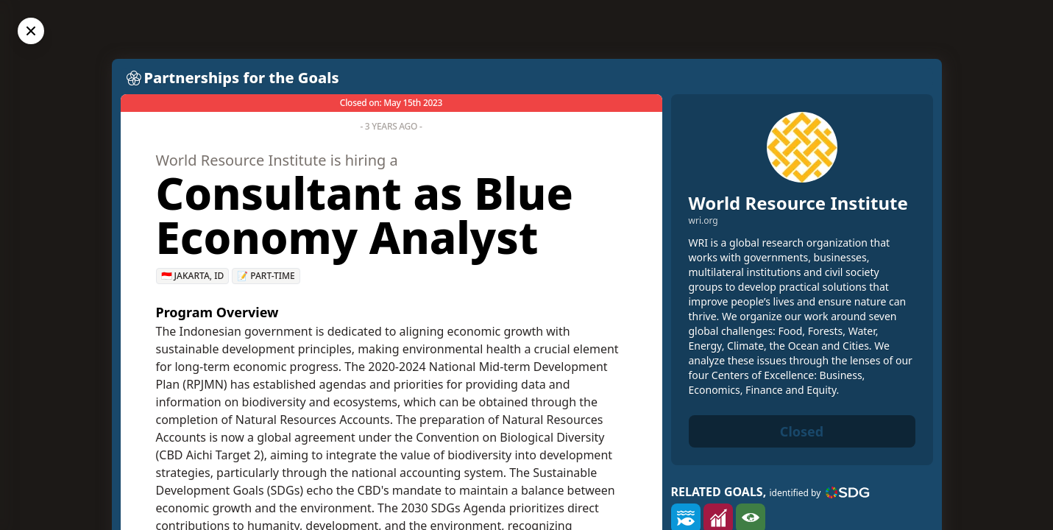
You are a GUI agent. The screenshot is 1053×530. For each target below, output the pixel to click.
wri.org (703, 221)
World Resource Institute (798, 203)
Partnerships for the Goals (241, 78)
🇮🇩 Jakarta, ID (192, 275)
